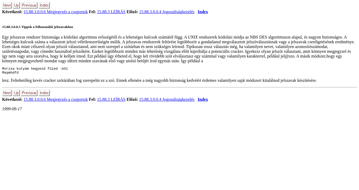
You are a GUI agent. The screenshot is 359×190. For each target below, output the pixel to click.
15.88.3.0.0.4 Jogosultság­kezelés (167, 12)
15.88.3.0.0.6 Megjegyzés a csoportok (55, 12)
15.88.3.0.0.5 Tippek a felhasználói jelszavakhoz (37, 27)
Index (203, 12)
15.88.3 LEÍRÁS (111, 12)
